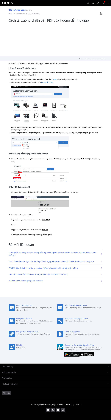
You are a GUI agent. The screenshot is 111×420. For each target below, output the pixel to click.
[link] (6, 360)
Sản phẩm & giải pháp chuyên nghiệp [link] (42, 372)
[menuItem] (93, 3)
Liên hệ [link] (78, 372)
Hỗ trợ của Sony (17, 9)
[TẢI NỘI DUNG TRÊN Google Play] (72, 322)
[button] (55, 334)
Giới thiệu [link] (60, 372)
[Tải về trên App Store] (87, 322)
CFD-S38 (29, 10)
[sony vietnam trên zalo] (48, 378)
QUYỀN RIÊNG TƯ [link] (55, 406)
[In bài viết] (101, 13)
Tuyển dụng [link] (70, 372)
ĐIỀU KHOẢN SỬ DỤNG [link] (55, 404)
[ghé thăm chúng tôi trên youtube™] (58, 378)
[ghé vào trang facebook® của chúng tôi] (53, 378)
